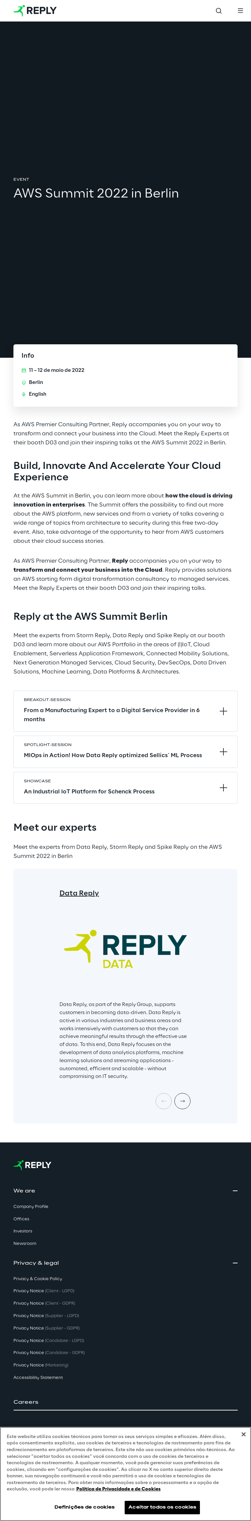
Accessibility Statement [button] (38, 1378)
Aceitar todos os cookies (162, 1507)
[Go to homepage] (35, 10)
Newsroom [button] (24, 1244)
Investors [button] (22, 1231)
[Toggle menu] (240, 10)
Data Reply (79, 893)
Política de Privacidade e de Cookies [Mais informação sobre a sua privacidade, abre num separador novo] (118, 1489)
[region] (125, 1474)
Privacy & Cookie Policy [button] (37, 1279)
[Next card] (182, 1101)
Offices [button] (21, 1219)
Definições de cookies (84, 1507)
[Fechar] (243, 1434)
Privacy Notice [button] (43, 1291)
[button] (125, 1402)
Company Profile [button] (30, 1207)
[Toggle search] (218, 10)
